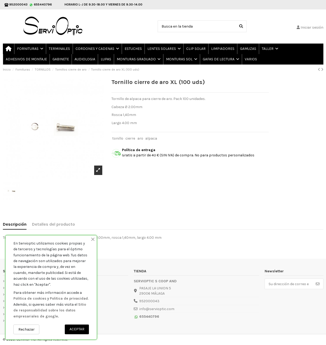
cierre (130, 138)
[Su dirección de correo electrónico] (288, 284)
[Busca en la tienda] (241, 26)
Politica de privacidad (69, 298)
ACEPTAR (77, 329)
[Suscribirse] (317, 284)
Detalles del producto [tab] (53, 224)
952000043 (149, 301)
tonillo (117, 138)
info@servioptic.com (156, 309)
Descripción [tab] (14, 224)
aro (140, 138)
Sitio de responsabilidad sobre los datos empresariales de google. (49, 310)
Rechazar (26, 329)
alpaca (151, 138)
